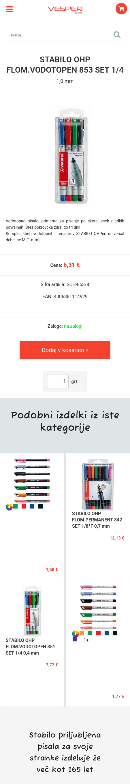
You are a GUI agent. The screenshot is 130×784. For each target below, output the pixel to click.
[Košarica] (121, 8)
